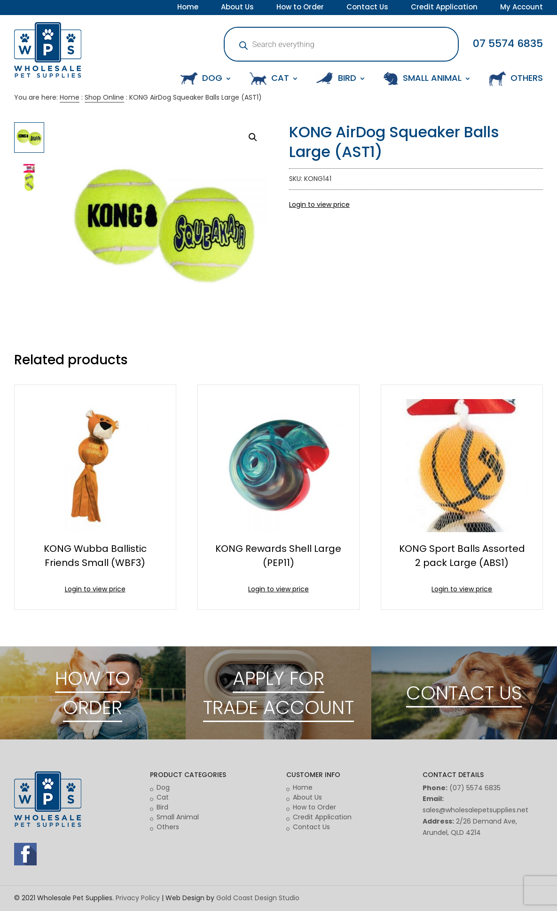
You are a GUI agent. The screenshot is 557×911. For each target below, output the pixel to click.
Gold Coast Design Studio (257, 898)
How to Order (300, 8)
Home (187, 8)
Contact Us (367, 8)
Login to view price (319, 204)
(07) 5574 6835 (475, 788)
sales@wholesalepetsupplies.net (475, 810)
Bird (162, 807)
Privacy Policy (138, 898)
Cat (163, 797)
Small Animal (178, 817)
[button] (252, 137)
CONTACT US (464, 693)
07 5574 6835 (508, 43)
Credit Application (444, 8)
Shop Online (104, 97)
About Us (237, 8)
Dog (163, 787)
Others (168, 827)
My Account (521, 8)
